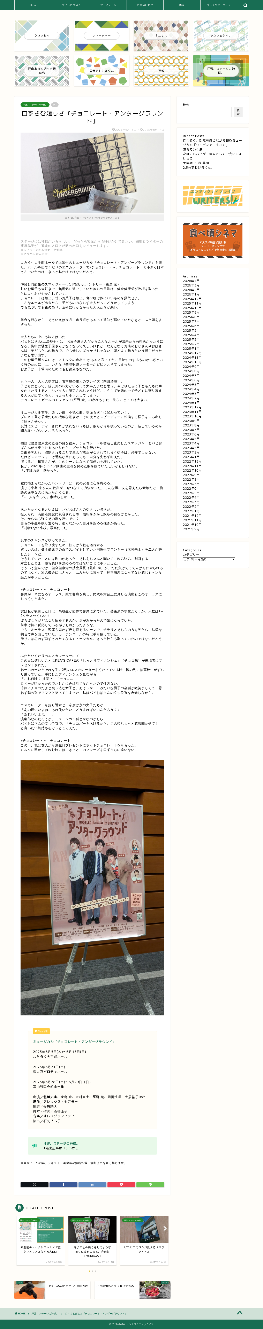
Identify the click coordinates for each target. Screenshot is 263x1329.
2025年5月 (191, 330)
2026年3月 (191, 285)
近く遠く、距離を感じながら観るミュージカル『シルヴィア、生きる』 (212, 142)
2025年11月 (192, 303)
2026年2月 (191, 290)
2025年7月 (191, 321)
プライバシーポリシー (219, 6)
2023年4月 (191, 443)
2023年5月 (191, 439)
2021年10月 (192, 524)
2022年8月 (191, 479)
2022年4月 (191, 497)
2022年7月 (191, 484)
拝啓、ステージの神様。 (35, 104)
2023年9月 (191, 421)
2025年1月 (191, 348)
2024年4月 (191, 389)
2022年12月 (192, 461)
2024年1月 (191, 403)
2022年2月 (191, 506)
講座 (182, 5)
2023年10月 (192, 416)
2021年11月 (192, 520)
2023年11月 (192, 412)
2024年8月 (191, 371)
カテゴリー (191, 554)
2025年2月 (191, 344)
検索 (186, 105)
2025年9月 (191, 312)
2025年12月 (192, 299)
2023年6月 (191, 434)
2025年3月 (191, 339)
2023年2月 (191, 452)
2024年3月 (191, 394)
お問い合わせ (145, 5)
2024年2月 (191, 398)
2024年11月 (192, 357)
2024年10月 (192, 362)
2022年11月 (192, 466)
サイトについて (71, 5)
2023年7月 (191, 430)
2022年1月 (191, 511)
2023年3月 (191, 448)
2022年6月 (191, 488)
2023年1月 (191, 457)
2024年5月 (191, 385)
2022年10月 (192, 470)
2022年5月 (191, 493)
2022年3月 (191, 502)
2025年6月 (191, 326)
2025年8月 (191, 317)
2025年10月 (192, 308)
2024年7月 (191, 375)
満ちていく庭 (193, 149)
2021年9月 (191, 529)
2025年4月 (191, 335)
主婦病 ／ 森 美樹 (196, 163)
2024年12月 (192, 353)
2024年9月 (191, 366)
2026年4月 (191, 281)
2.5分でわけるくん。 (198, 167)
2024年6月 (191, 380)
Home (33, 5)
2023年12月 (192, 407)
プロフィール (108, 5)
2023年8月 (191, 425)
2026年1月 (191, 294)
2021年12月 (192, 515)
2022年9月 (191, 475)
